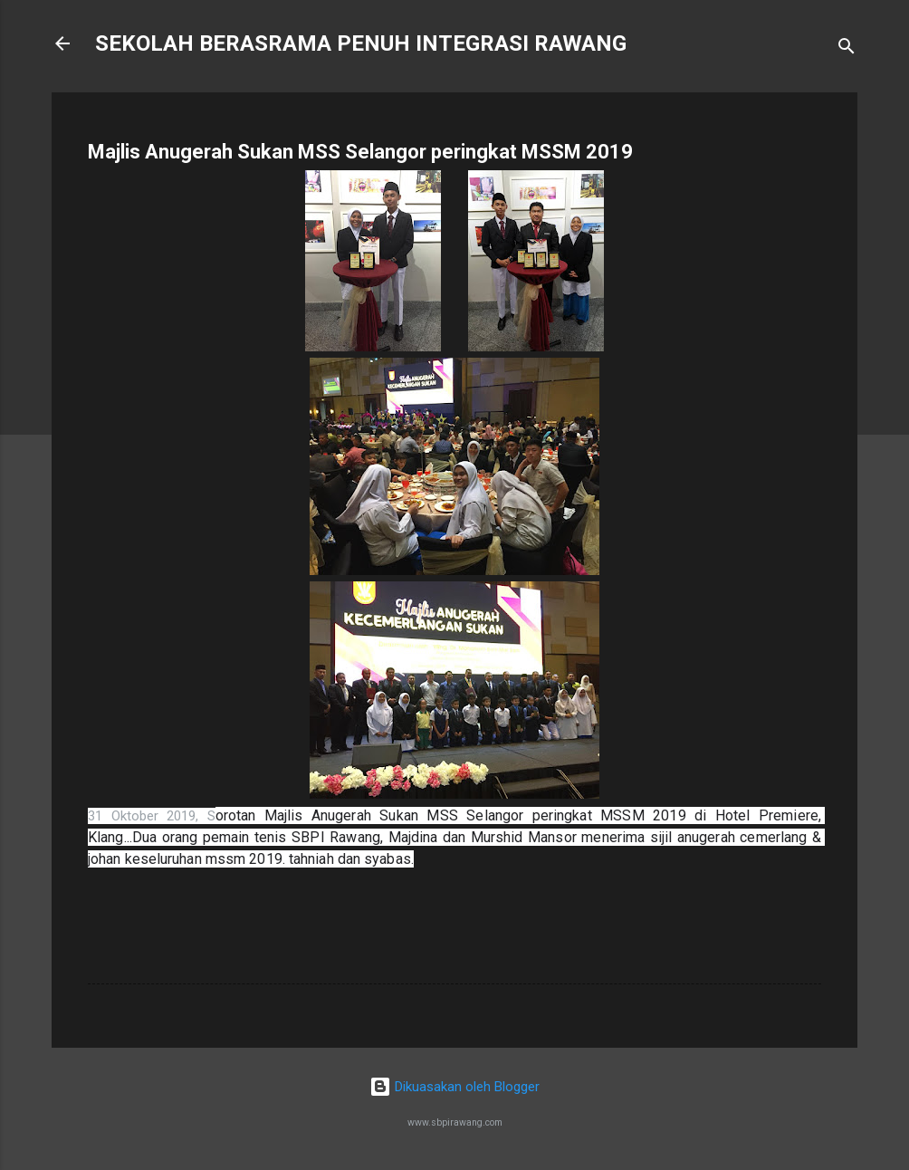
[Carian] (846, 49)
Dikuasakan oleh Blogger (454, 1087)
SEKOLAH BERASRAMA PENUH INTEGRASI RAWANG (361, 43)
